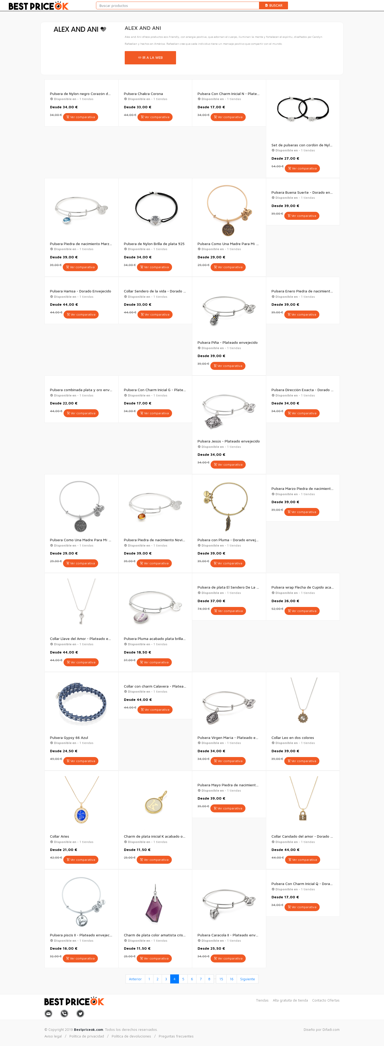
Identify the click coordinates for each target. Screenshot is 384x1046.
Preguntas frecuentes (176, 1036)
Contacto (319, 1000)
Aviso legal (53, 1036)
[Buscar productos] (177, 5)
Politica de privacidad (86, 1036)
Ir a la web (150, 57)
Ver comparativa (80, 117)
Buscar (273, 5)
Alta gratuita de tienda (290, 1000)
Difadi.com (331, 1029)
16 (231, 979)
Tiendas (262, 1000)
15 (221, 979)
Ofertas (333, 1000)
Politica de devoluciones (131, 1036)
